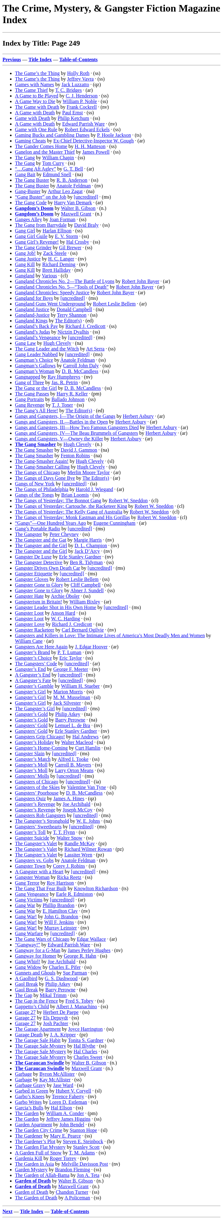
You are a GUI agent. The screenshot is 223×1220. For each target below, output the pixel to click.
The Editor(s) (68, 320)
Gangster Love (30, 624)
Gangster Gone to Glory (39, 585)
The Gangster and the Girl (41, 545)
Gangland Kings (31, 320)
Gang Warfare (29, 933)
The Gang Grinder (33, 247)
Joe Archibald (76, 804)
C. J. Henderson (82, 95)
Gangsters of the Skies (37, 787)
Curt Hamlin (87, 748)
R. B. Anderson (71, 180)
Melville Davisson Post (84, 1164)
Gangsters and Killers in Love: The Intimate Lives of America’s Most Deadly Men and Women (110, 635)
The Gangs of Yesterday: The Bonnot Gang (58, 500)
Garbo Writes (28, 1102)
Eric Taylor (70, 658)
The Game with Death (37, 107)
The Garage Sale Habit (38, 1040)
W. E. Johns (88, 821)
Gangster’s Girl (30, 691)
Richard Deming (58, 264)
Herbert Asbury (138, 416)
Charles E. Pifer (65, 967)
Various (49, 275)
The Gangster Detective (38, 562)
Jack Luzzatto (75, 84)
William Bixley (85, 601)
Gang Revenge (30, 405)
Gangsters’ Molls (32, 776)
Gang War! (26, 916)
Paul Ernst (72, 112)
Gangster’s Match (33, 759)
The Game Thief (31, 90)
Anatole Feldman (73, 185)
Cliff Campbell (85, 585)
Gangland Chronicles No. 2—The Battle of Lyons (64, 281)
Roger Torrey (63, 1158)
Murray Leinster (60, 927)
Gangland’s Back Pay (36, 326)
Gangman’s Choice (34, 360)
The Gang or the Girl (36, 388)
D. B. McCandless (80, 371)
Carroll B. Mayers (73, 764)
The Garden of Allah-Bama (42, 1175)
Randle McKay (79, 843)
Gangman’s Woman (34, 371)
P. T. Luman (69, 652)
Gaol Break (26, 984)
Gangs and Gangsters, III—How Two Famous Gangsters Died (77, 427)
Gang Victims (28, 899)
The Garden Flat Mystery (40, 1147)
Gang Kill (25, 264)
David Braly (86, 225)
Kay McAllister (54, 1079)
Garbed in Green (31, 1091)
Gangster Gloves (31, 579)
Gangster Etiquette (33, 573)
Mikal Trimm (53, 995)
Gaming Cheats (30, 140)
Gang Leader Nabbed (36, 354)
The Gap (23, 995)
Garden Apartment (33, 1124)
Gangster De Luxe (33, 556)
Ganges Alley (28, 219)
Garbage (23, 1074)
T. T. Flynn (64, 832)
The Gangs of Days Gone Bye (45, 478)
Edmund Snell (57, 174)
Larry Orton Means (74, 770)
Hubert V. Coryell (73, 1091)
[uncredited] (86, 197)
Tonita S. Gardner (86, 1040)
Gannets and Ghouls (35, 972)
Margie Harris (88, 540)
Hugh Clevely (57, 343)
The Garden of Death (36, 1197)
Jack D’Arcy (87, 551)
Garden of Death (31, 1192)
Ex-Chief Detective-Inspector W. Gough (93, 140)
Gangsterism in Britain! (38, 601)
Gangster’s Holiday (34, 742)
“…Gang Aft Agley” (35, 168)
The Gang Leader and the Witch (47, 348)
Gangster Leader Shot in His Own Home (55, 607)
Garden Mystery (31, 1169)
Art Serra (95, 348)
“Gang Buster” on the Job (40, 197)
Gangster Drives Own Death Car (47, 568)
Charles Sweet (88, 1057)
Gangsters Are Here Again (41, 646)
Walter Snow (69, 838)
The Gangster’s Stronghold (42, 821)
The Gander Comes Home (41, 146)
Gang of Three (29, 382)
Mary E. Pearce (65, 1135)
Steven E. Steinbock (83, 1141)
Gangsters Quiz (30, 798)
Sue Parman (75, 972)
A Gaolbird (26, 978)
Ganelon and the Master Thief (45, 152)
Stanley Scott (86, 1147)
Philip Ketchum (73, 118)
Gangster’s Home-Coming (41, 748)
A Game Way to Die (35, 101)
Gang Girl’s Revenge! (37, 242)
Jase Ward (63, 1085)
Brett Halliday (56, 270)
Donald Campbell (74, 309)
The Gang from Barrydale (41, 225)
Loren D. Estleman (68, 1102)
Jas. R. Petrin (64, 382)
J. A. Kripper (63, 1034)
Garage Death (28, 1034)
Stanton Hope (83, 1130)
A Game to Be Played (36, 95)
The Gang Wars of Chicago (42, 939)
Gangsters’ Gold (31, 725)
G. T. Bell (73, 168)
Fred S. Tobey (79, 1001)
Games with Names (34, 84)
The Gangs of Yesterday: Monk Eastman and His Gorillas (72, 517)
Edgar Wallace (91, 939)
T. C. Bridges (68, 90)
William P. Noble (80, 101)
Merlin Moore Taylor (88, 472)
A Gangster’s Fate (33, 680)
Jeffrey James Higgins (68, 1119)
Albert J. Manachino (76, 1006)
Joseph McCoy (78, 809)
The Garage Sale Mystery (40, 1046)
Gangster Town (30, 866)
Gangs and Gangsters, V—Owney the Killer (59, 438)
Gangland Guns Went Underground (50, 303)
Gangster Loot (29, 613)
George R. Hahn (80, 956)
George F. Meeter (70, 669)
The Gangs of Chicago (37, 472)
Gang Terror (27, 882)
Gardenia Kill (28, 1158)
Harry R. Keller (72, 393)
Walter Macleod (77, 742)
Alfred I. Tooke (73, 759)
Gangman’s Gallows (35, 365)
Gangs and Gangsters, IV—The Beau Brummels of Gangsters (76, 433)
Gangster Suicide (32, 838)
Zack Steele (54, 253)
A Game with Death (35, 112)
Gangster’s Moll (31, 764)
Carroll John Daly (81, 365)
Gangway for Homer (35, 956)
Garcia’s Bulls (29, 1107)
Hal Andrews (85, 736)
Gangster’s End (30, 669)
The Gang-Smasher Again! (42, 461)
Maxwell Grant (76, 213)
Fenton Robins (75, 455)
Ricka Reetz (69, 877)
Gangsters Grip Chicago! (40, 736)
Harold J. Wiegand (94, 489)
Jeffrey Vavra (80, 79)
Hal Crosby (77, 242)
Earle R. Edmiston (74, 894)
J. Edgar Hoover (91, 646)
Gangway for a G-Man (37, 950)
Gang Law (25, 343)
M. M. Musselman (71, 697)
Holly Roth (78, 73)
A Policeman (77, 1197)
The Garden (27, 1113)
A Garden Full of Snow (38, 1152)
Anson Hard (63, 613)
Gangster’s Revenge (35, 804)
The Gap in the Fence (36, 1001)
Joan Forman (62, 219)
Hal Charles (85, 1051)
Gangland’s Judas (32, 332)
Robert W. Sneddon (128, 500)
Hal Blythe (84, 1046)
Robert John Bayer (140, 281)
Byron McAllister (57, 1074)
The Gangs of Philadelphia (41, 489)
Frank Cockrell (82, 107)
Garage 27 (25, 1012)
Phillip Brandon (59, 905)
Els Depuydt (55, 1017)
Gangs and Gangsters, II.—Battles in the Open (61, 421)
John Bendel (72, 1124)
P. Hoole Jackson (114, 135)
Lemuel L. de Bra (72, 725)
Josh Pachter (55, 1023)
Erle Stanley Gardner (80, 556)
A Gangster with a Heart (39, 871)
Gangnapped (27, 376)
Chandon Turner (72, 1192)
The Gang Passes (32, 393)
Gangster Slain (30, 753)
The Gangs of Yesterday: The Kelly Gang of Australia (68, 511)
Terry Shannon (71, 315)
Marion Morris (68, 691)
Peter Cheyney (64, 534)
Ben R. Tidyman (86, 562)
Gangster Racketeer (34, 629)
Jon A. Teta (88, 1175)
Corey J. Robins (69, 866)
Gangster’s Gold (31, 714)
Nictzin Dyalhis (73, 332)
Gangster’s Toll (30, 832)
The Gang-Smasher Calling (42, 466)
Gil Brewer (70, 247)
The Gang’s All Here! (36, 410)
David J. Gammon (79, 450)
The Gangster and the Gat (40, 540)
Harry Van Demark (73, 202)
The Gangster (28, 534)
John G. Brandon (61, 916)
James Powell (96, 152)
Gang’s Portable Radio (37, 528)
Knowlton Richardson (96, 888)
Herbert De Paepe (61, 1012)
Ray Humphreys (64, 376)
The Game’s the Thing (37, 73)
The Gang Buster (32, 180)
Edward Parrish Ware (83, 123)
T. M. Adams (82, 1152)
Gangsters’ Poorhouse (37, 793)
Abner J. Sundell (87, 590)
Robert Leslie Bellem (114, 303)
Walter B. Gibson (78, 208)
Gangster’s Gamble (34, 686)
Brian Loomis (75, 495)
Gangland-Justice (32, 315)
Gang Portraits (29, 399)
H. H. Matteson (90, 146)
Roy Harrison (60, 882)
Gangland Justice (32, 309)
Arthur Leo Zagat (65, 191)
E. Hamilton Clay (60, 911)
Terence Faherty (68, 1096)
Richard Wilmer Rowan (88, 849)
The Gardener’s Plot (35, 1141)
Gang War (25, 905)
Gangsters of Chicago (36, 781)
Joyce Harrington (85, 1029)
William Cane (29, 641)
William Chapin (58, 157)
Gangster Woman (32, 877)
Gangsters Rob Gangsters (40, 815)
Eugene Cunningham (115, 523)
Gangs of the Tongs (34, 495)
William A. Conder (65, 1113)
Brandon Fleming (72, 1169)
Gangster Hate (29, 596)
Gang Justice (28, 258)
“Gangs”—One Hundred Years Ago (50, 523)
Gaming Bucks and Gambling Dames (52, 135)
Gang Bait (25, 174)
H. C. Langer (61, 258)
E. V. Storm (66, 236)
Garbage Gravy (30, 1085)
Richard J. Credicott (85, 326)
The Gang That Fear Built (40, 888)
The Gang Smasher (34, 450)
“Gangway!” (27, 944)
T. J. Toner (62, 405)
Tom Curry (53, 163)
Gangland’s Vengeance (38, 337)
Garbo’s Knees (30, 1096)
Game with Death (32, 118)
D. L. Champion (91, 545)
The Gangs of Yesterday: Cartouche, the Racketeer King (71, 506)
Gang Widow (28, 967)
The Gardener (28, 1135)
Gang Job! (25, 253)
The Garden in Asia (34, 1164)
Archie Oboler (65, 596)
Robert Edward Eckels (87, 129)
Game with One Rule (36, 129)
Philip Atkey (67, 714)
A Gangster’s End (32, 674)
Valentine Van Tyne (86, 787)
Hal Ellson (61, 1107)
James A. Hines (68, 798)
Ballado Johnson (68, 399)
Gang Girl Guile (31, 236)
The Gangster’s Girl (35, 708)
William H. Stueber (80, 686)
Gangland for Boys (34, 298)
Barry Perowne (70, 719)
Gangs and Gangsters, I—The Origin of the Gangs (65, 416)
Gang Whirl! (27, 961)
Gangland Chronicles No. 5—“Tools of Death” (62, 287)
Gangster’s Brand (32, 652)
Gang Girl (25, 230)
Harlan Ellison (56, 230)
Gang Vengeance (32, 894)
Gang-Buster (28, 191)
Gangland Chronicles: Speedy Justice (52, 292)
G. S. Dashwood (61, 978)
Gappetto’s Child (32, 1006)
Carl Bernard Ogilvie (83, 629)
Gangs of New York (35, 483)
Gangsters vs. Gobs (34, 860)
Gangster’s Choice (33, 658)
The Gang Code (30, 202)
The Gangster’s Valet (36, 843)
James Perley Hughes (89, 950)
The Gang (25, 157)
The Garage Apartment (38, 1029)
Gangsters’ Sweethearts (38, 826)
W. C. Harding (65, 618)
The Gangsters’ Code (36, 663)
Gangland (24, 275)
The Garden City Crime (38, 1130)
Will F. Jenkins (59, 922)
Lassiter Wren (78, 854)
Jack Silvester (67, 703)
